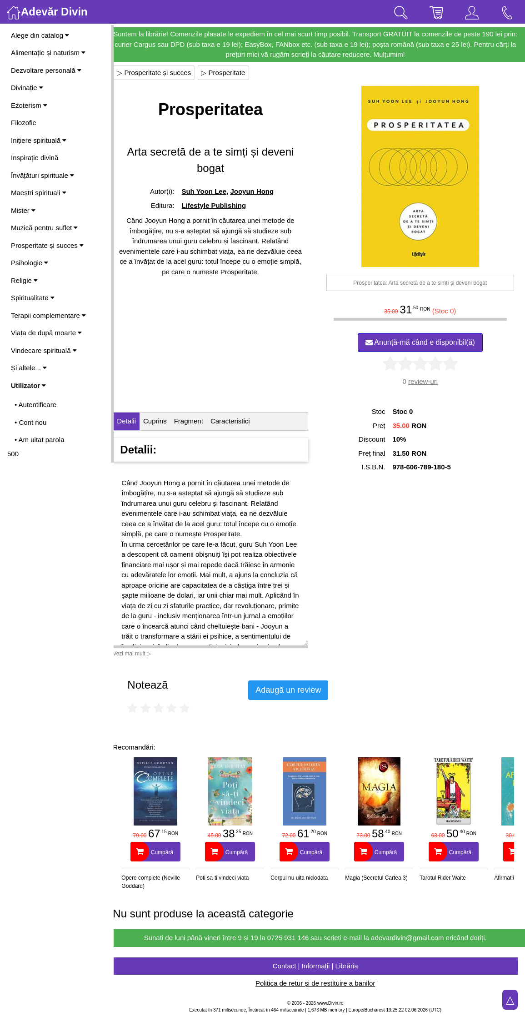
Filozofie (23, 122)
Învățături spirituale (42, 175)
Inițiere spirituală (38, 140)
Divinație (27, 87)
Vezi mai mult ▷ (140, 653)
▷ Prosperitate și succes (162, 72)
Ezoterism (29, 105)
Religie (24, 280)
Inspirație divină (34, 157)
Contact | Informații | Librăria (319, 966)
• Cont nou (30, 422)
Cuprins (163, 421)
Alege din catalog (40, 35)
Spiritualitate (33, 298)
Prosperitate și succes (47, 245)
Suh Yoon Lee (210, 191)
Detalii (134, 421)
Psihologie (29, 263)
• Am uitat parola (39, 439)
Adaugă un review (296, 690)
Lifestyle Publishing (220, 205)
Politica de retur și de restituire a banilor (319, 983)
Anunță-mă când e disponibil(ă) (422, 342)
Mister (23, 210)
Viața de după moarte (46, 333)
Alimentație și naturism (48, 52)
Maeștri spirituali (38, 192)
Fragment (196, 421)
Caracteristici (238, 421)
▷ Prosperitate (231, 72)
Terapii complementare (48, 315)
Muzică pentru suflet (44, 228)
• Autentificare (35, 404)
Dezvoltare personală (46, 70)
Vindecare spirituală (44, 350)
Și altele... (29, 368)
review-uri (425, 381)
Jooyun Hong (258, 191)
